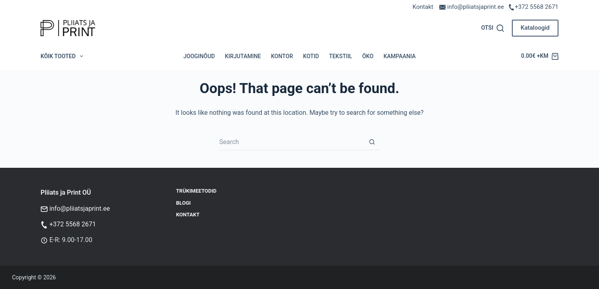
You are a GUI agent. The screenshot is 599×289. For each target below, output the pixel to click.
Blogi (183, 203)
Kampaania (399, 56)
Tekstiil (340, 56)
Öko (367, 56)
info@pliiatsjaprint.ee (79, 208)
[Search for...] (291, 142)
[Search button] (372, 142)
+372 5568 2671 (536, 6)
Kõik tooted (63, 56)
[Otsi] (492, 28)
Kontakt (423, 6)
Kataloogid (535, 27)
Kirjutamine (243, 56)
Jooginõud (199, 56)
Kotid (311, 56)
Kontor (282, 56)
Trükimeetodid (196, 191)
